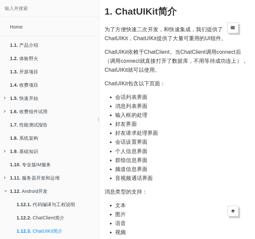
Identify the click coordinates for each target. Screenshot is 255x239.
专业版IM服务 (30, 164)
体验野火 (24, 58)
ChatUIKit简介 (39, 231)
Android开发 (26, 191)
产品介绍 (24, 45)
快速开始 (21, 98)
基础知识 (21, 151)
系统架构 (24, 138)
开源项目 (24, 71)
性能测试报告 (28, 124)
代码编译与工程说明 (46, 204)
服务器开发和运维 (32, 178)
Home (16, 27)
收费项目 (24, 85)
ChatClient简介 (40, 217)
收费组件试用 (25, 111)
